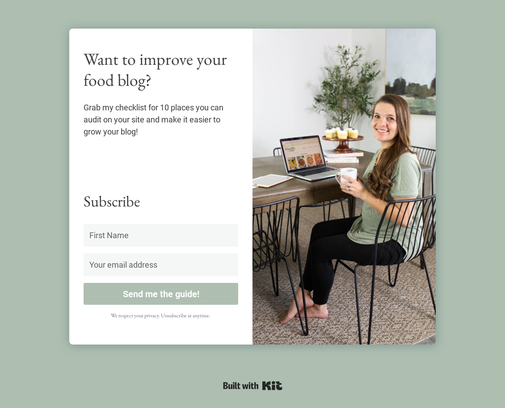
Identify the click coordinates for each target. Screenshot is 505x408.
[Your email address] (161, 264)
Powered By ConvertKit (252, 386)
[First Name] (161, 235)
